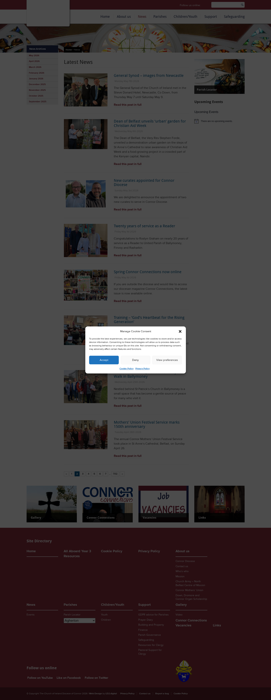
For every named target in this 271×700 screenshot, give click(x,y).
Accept (104, 360)
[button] (180, 331)
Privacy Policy (142, 368)
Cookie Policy (126, 368)
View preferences (167, 360)
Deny (135, 360)
